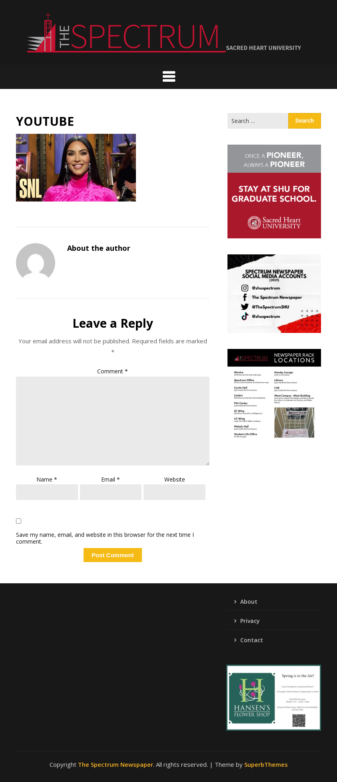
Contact (251, 640)
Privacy (250, 621)
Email (110, 479)
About (248, 601)
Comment (112, 371)
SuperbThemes (266, 764)
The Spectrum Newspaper (115, 764)
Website (174, 479)
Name (46, 479)
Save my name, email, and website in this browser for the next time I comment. (105, 538)
